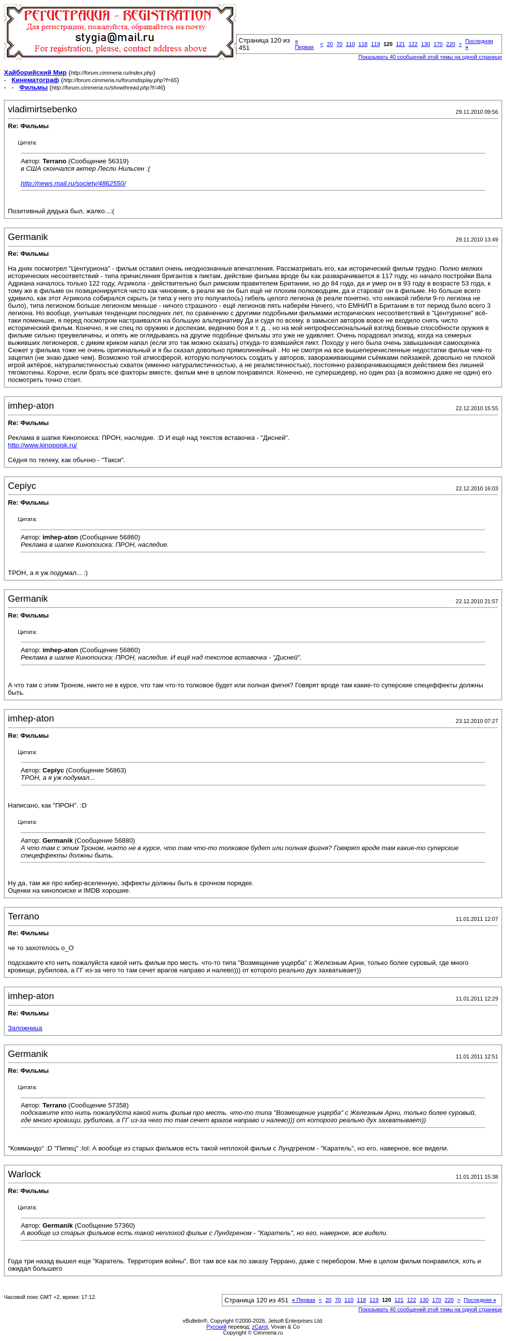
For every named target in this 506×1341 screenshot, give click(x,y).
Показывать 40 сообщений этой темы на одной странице (430, 57)
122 (413, 44)
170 (437, 44)
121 (400, 44)
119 (375, 44)
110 (350, 44)
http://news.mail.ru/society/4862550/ (73, 183)
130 (425, 44)
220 (450, 44)
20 (330, 44)
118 (362, 44)
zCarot (260, 1327)
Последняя (480, 1300)
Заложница (25, 1028)
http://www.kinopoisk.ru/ (42, 445)
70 (339, 44)
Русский (217, 1327)
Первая (304, 44)
